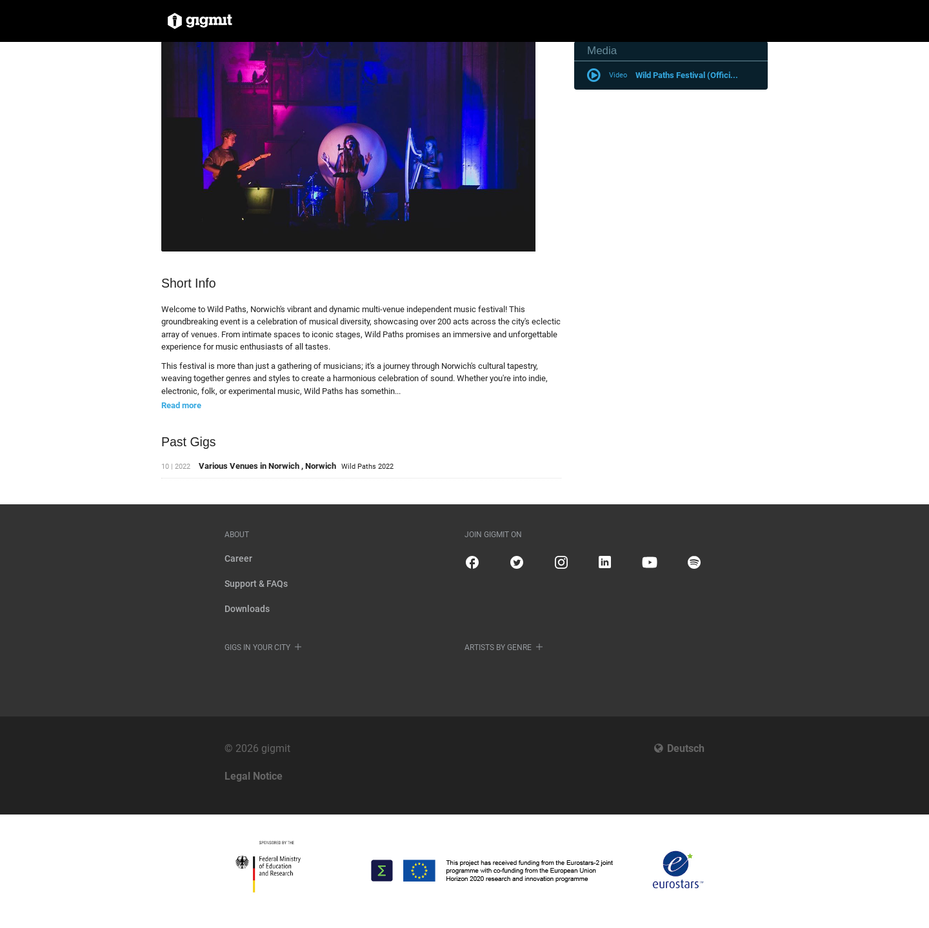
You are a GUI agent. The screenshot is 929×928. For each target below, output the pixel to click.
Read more (181, 405)
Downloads (247, 609)
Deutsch (685, 748)
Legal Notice (254, 776)
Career (238, 558)
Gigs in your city (257, 647)
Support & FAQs (256, 583)
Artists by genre (498, 647)
